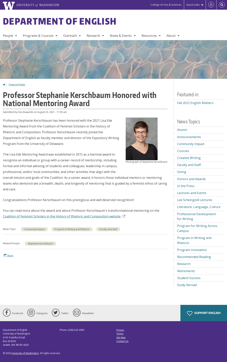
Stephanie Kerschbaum (40, 243)
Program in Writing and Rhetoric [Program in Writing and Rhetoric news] (72, 229)
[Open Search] (222, 5)
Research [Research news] (183, 264)
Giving (181, 172)
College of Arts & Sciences (166, 4)
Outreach (70, 36)
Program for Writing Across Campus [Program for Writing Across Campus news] (197, 228)
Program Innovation (192, 250)
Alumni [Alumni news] (182, 130)
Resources (149, 36)
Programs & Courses (38, 36)
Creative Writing (189, 158)
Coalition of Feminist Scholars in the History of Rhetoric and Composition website (64, 216)
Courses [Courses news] (183, 151)
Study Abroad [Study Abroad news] (187, 285)
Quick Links (193, 4)
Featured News (17, 84)
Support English (203, 313)
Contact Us (122, 341)
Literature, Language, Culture (198, 207)
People (8, 36)
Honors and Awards (191, 179)
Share (8, 255)
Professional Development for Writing (196, 216)
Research (93, 36)
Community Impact (34, 229)
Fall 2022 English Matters (195, 103)
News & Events (121, 36)
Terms (119, 333)
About (171, 36)
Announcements (189, 137)
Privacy (120, 330)
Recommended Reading (194, 257)
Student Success (189, 278)
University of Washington (25, 353)
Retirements (186, 271)
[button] (142, 138)
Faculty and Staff (189, 165)
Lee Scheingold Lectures (194, 200)
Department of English (60, 21)
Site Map (121, 337)
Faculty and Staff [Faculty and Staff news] (108, 229)
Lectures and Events (191, 193)
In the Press (186, 186)
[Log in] (211, 5)
